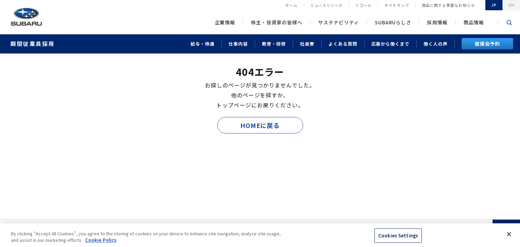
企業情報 (225, 22)
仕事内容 (238, 43)
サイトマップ (396, 5)
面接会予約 (487, 43)
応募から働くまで (390, 43)
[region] (260, 235)
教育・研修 (274, 43)
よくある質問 (342, 43)
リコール (363, 5)
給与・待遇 (202, 43)
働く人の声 (436, 43)
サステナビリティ (338, 22)
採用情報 (437, 22)
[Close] (509, 234)
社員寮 (307, 43)
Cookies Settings (398, 235)
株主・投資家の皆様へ (276, 22)
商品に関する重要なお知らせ (448, 5)
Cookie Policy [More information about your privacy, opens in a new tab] (100, 240)
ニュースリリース (326, 5)
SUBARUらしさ (393, 22)
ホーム (291, 5)
